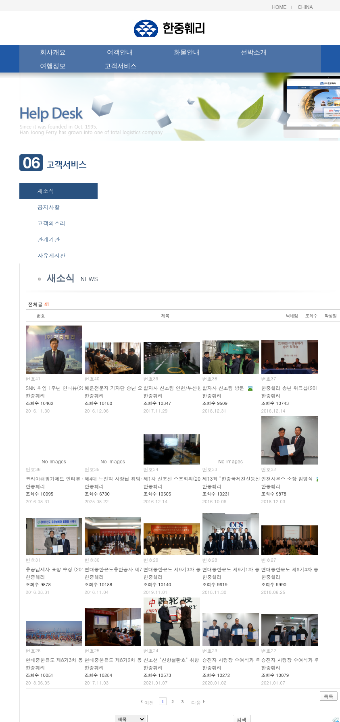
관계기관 (49, 239)
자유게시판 (52, 255)
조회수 (311, 316)
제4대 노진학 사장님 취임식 (115, 478)
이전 (149, 702)
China (305, 7)
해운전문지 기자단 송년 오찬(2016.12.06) (131, 387)
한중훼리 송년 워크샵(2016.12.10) (299, 387)
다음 (196, 702)
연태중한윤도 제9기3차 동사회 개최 (183, 569)
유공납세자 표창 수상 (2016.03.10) (65, 569)
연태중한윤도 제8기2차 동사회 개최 (124, 659)
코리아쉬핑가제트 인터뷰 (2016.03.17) (69, 478)
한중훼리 (35, 395)
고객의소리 (52, 223)
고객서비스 (120, 67)
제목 (165, 316)
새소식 (46, 191)
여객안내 (120, 53)
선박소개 (254, 53)
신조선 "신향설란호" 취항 (171, 659)
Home (279, 7)
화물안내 (187, 53)
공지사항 (49, 207)
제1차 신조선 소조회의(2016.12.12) (183, 478)
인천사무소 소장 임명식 (287, 478)
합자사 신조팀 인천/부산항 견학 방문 (184, 387)
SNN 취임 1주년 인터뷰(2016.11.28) (66, 387)
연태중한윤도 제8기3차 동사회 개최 (65, 659)
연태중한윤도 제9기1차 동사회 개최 (241, 569)
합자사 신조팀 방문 (223, 387)
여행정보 (53, 67)
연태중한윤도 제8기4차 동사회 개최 (300, 569)
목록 (329, 696)
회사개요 (53, 53)
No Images (54, 461)
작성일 (331, 316)
